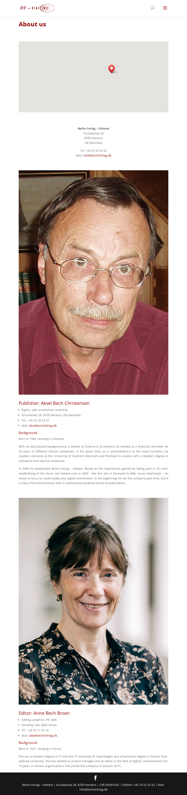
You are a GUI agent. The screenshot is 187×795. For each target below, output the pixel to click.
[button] (113, 69)
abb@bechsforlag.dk (43, 735)
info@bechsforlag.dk (97, 155)
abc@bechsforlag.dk (43, 426)
